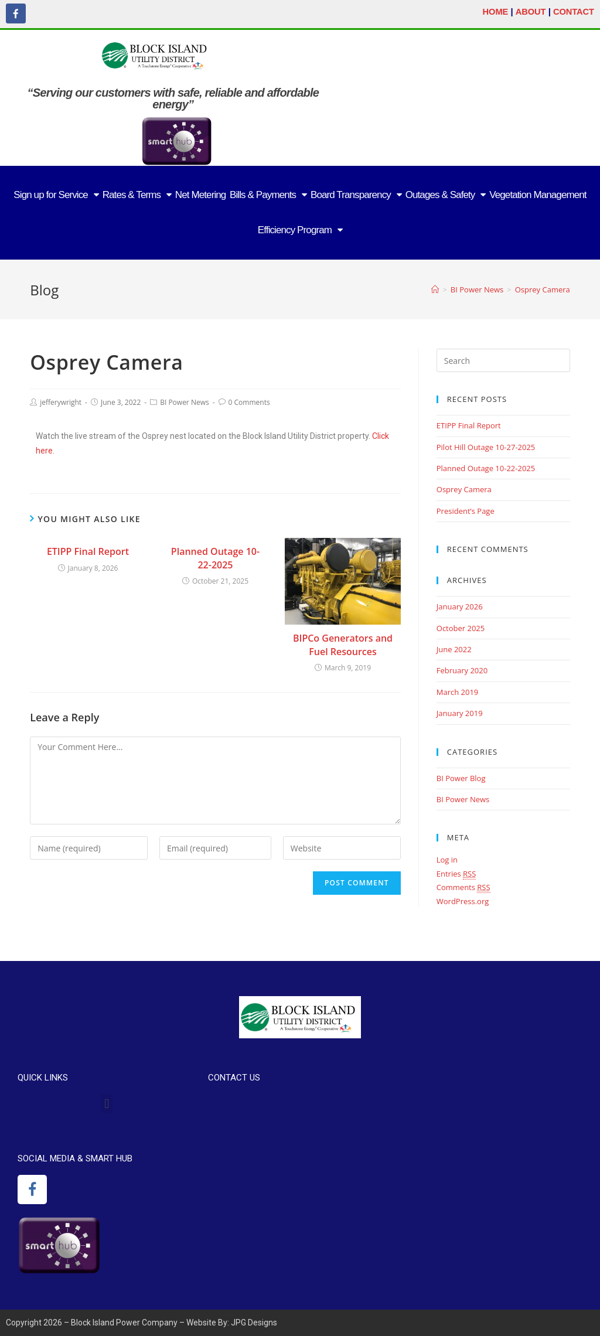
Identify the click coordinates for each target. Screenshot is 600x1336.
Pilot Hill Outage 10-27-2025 (486, 446)
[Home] (435, 289)
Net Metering (200, 194)
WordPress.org (463, 900)
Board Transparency (356, 195)
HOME (493, 11)
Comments (463, 887)
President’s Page (466, 510)
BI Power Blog (461, 777)
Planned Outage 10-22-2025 (215, 558)
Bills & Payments (268, 195)
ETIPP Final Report (88, 551)
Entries (456, 873)
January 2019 (460, 713)
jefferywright (60, 402)
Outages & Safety (445, 195)
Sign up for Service (55, 195)
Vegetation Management (537, 194)
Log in (447, 859)
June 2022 (454, 649)
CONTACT (573, 11)
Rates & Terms (137, 195)
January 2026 (460, 606)
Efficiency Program (300, 230)
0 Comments (249, 402)
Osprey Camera (464, 489)
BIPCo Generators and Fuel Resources (343, 644)
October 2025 (461, 627)
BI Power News (184, 402)
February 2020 (462, 670)
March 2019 (458, 691)
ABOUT (528, 11)
